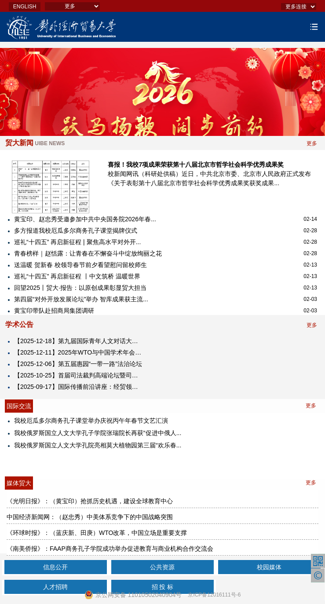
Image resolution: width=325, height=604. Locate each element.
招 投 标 (163, 586)
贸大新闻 (35, 142)
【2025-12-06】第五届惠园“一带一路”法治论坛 (78, 363)
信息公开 (55, 567)
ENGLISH (25, 7)
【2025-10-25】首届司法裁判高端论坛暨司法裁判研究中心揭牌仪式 (79, 375)
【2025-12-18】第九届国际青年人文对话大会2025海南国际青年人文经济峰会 (79, 340)
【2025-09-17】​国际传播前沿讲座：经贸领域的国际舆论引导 (79, 386)
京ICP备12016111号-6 (214, 595)
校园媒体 (269, 567)
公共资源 (162, 567)
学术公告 (19, 324)
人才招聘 (55, 586)
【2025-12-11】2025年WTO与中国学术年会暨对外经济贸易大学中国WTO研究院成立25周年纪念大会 (79, 352)
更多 (312, 143)
